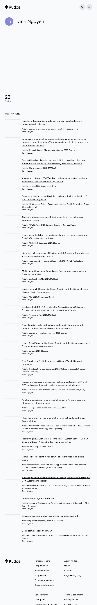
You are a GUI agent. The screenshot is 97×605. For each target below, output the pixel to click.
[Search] (82, 7)
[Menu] (89, 7)
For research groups (44, 580)
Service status (41, 594)
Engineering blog (72, 575)
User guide (40, 599)
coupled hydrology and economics (39, 498)
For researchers (42, 561)
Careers (68, 570)
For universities (42, 570)
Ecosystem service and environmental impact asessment (50, 516)
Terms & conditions (73, 594)
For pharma (40, 575)
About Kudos (70, 561)
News (67, 565)
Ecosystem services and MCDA (37, 530)
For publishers (41, 565)
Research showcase (44, 585)
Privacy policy (71, 599)
